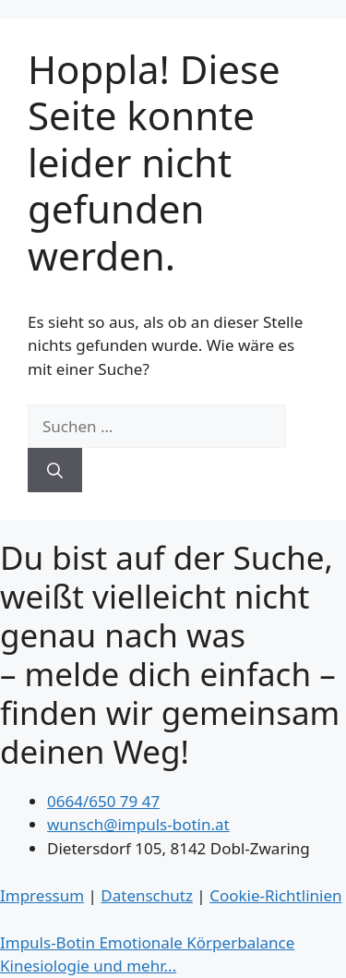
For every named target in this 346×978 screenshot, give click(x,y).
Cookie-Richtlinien (275, 895)
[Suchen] (55, 470)
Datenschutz (147, 895)
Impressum (42, 895)
